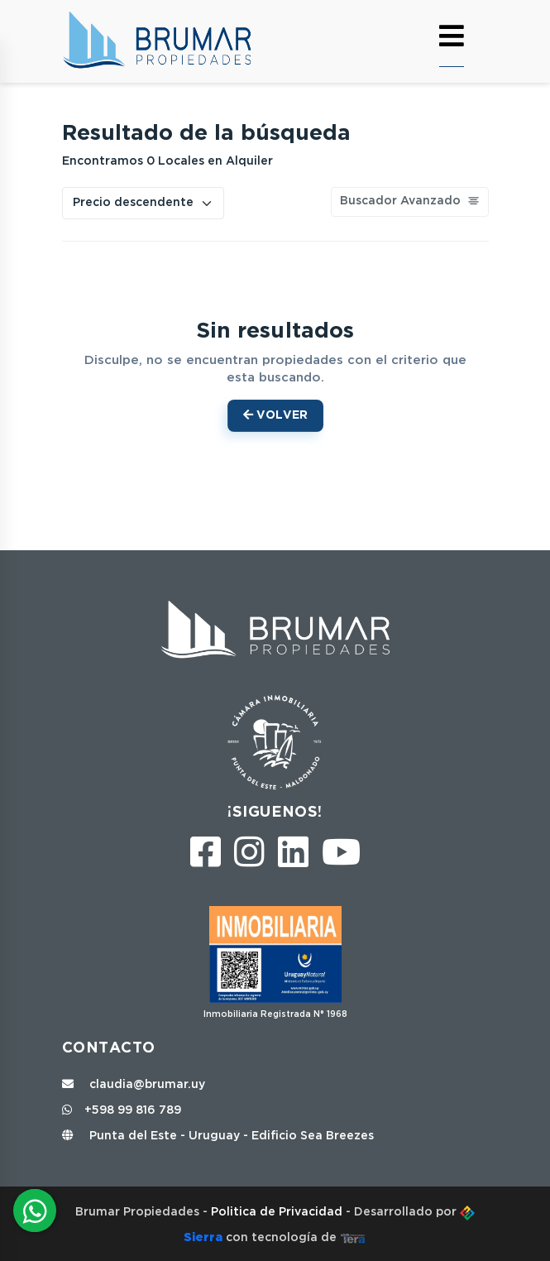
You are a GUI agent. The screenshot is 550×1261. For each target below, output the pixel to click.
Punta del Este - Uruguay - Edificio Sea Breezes (218, 1136)
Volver (275, 414)
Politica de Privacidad (278, 1212)
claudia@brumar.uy (133, 1085)
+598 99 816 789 (121, 1110)
